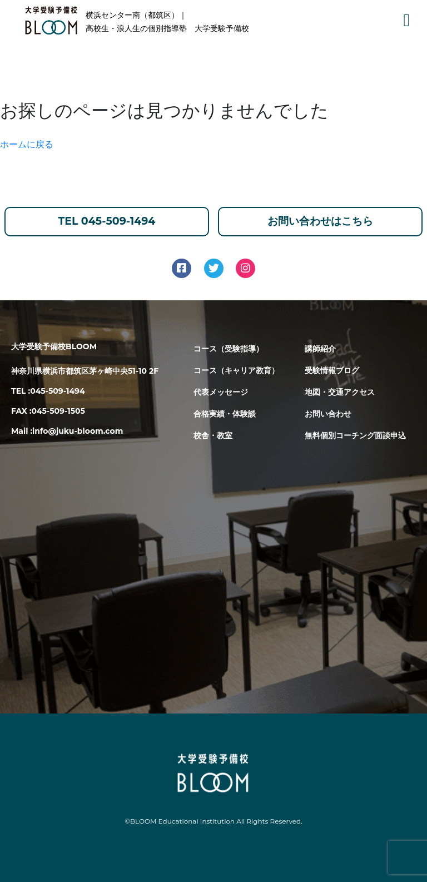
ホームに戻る (26, 144)
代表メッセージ (220, 392)
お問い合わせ (328, 414)
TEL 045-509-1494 (107, 221)
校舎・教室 (212, 435)
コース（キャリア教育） (236, 370)
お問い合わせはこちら (320, 221)
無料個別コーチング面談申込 (355, 435)
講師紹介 (320, 349)
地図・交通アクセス (340, 392)
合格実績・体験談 (224, 414)
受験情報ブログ (332, 370)
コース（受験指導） (228, 349)
